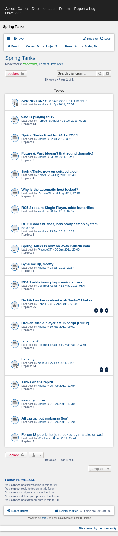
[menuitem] (18, 38)
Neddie (42, 362)
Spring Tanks (20, 58)
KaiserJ (42, 175)
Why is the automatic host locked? (49, 190)
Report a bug (84, 9)
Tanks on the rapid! (37, 382)
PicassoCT (45, 193)
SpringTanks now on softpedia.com (50, 171)
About (10, 9)
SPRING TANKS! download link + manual (54, 101)
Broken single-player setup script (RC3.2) (55, 323)
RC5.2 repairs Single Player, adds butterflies (57, 208)
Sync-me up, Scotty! (38, 264)
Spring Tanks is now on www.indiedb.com (55, 246)
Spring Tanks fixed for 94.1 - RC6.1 (49, 135)
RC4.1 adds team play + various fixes (51, 282)
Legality (28, 359)
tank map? (30, 341)
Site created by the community (97, 528)
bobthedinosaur (48, 285)
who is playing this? (37, 117)
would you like (33, 400)
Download (13, 13)
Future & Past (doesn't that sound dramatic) (57, 153)
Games (23, 9)
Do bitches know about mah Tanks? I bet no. (57, 300)
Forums (65, 9)
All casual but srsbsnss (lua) (44, 418)
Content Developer (51, 64)
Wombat (43, 438)
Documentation (44, 9)
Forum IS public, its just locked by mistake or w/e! (62, 435)
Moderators (30, 64)
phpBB (45, 518)
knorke (42, 104)
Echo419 (43, 303)
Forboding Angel (48, 120)
